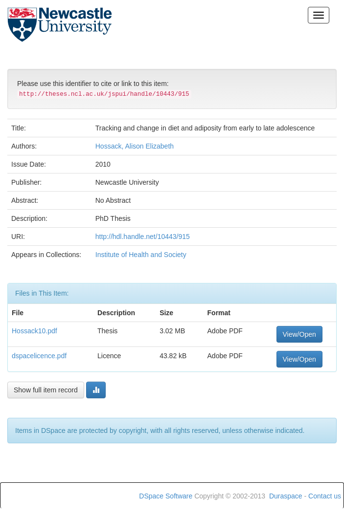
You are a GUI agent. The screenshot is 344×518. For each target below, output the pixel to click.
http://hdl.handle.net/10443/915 (142, 236)
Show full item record (46, 390)
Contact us (324, 496)
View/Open (299, 334)
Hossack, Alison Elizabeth (134, 146)
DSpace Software (165, 496)
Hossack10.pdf (34, 331)
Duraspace (285, 496)
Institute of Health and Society (140, 255)
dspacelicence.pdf (39, 356)
